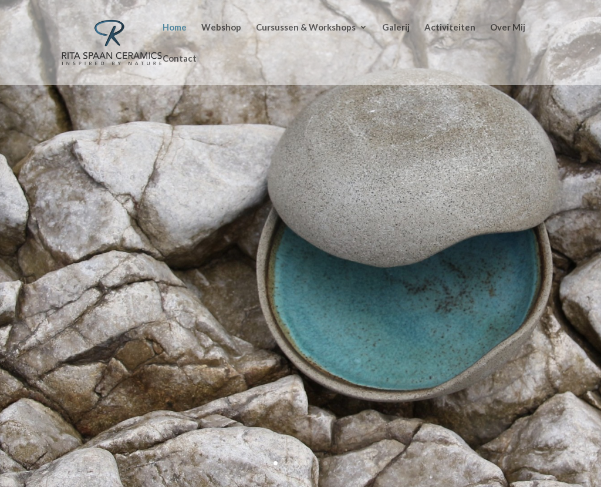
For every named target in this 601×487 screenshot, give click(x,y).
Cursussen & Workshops (306, 27)
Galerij (396, 27)
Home (175, 27)
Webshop (221, 27)
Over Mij (507, 27)
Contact (180, 58)
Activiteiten (449, 27)
